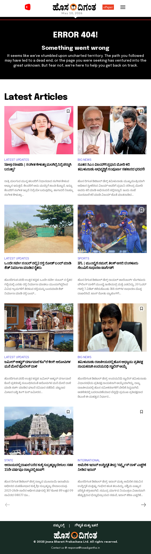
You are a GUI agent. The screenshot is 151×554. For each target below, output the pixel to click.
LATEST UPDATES (16, 160)
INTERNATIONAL (89, 460)
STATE (8, 460)
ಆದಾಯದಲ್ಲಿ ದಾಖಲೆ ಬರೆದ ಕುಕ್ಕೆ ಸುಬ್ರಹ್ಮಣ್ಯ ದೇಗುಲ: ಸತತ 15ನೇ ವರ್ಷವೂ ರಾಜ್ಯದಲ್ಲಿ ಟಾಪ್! (38, 468)
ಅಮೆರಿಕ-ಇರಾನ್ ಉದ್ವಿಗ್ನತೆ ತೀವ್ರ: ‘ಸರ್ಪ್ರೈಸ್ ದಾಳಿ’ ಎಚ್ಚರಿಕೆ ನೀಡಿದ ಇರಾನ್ (112, 468)
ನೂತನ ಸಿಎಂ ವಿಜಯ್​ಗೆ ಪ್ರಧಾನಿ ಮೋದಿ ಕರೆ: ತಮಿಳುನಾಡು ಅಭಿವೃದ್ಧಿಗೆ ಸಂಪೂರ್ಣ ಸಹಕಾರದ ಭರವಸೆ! (111, 167)
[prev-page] (7, 505)
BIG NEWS (84, 160)
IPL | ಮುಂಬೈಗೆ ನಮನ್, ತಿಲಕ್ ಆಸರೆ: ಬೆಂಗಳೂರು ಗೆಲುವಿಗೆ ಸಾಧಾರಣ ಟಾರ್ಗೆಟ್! (108, 266)
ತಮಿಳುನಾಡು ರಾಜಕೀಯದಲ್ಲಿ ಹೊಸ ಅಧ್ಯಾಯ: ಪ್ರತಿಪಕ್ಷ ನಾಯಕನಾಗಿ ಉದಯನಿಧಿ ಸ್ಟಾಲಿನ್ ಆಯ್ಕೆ (110, 365)
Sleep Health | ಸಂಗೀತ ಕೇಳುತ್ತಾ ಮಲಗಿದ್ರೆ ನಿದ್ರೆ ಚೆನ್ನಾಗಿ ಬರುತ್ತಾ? (37, 167)
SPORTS (83, 258)
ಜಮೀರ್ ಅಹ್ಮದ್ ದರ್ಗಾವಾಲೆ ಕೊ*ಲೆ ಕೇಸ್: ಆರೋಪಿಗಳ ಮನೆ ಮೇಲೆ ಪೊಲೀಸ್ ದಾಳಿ (37, 365)
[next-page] (143, 505)
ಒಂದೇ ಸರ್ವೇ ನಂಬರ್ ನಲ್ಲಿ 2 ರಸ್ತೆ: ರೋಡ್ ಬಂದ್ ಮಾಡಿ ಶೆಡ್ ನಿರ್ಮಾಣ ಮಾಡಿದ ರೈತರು (37, 266)
